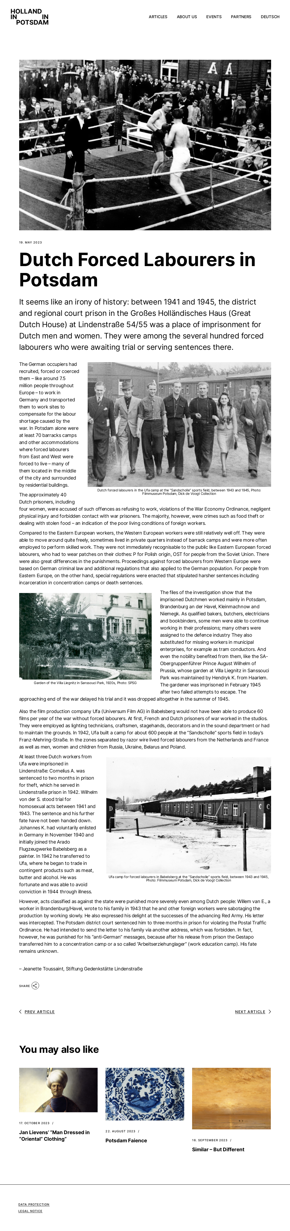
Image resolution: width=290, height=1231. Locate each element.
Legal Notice (30, 1211)
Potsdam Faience (126, 1141)
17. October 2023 (34, 1123)
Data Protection (34, 1204)
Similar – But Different (218, 1150)
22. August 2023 (120, 1131)
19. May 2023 (30, 242)
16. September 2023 (210, 1140)
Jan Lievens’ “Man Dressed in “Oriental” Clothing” (54, 1135)
